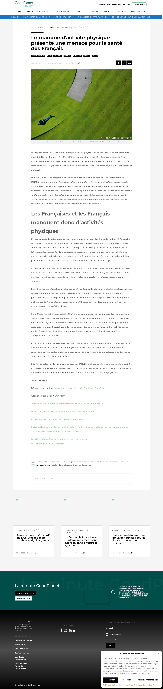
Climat (78, 12)
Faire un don (139, 4)
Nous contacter (22, 647)
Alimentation (138, 12)
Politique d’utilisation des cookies (118, 685)
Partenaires (20, 643)
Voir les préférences (148, 680)
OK (111, 644)
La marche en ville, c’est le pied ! (47, 443)
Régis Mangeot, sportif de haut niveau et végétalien (57, 419)
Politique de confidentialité (146, 685)
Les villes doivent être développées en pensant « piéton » (60, 439)
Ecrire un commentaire (44, 478)
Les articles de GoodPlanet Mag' (62, 27)
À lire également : (82, 462)
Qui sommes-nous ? (24, 639)
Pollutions (92, 12)
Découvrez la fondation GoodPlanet (21, 664)
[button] (158, 654)
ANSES (47, 166)
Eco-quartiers (54, 56)
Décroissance (38, 56)
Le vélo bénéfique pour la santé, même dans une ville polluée (62, 411)
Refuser (127, 680)
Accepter (110, 680)
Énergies (108, 12)
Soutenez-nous (22, 651)
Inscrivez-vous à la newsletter (112, 4)
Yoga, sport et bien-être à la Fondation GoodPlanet (81, 388)
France (67, 56)
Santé (87, 56)
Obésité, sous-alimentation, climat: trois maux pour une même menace (67, 404)
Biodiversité (63, 12)
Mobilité (77, 56)
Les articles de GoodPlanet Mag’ (34, 12)
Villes (95, 56)
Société (122, 12)
